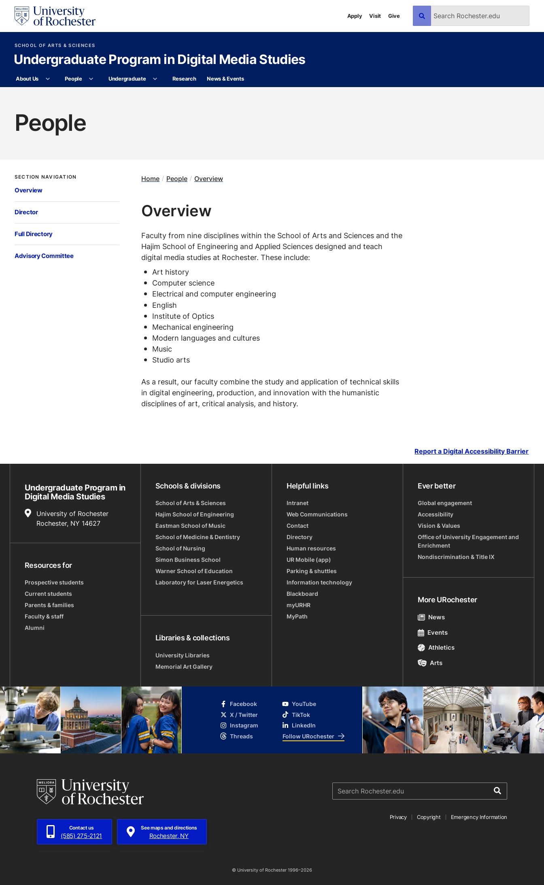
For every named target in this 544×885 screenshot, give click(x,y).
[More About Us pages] (47, 79)
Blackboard (302, 593)
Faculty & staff (44, 616)
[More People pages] (91, 79)
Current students (48, 593)
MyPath (297, 616)
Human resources (311, 548)
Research (184, 78)
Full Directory (34, 234)
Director (26, 212)
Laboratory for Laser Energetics (199, 582)
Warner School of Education (194, 571)
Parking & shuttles (312, 571)
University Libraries (182, 655)
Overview (28, 190)
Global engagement (445, 503)
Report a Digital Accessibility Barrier (471, 451)
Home (150, 178)
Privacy (398, 817)
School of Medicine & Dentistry (197, 537)
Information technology (319, 582)
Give (394, 15)
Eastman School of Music (190, 525)
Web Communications (317, 514)
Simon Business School (188, 559)
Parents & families (49, 605)
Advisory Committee (44, 256)
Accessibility (435, 514)
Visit (375, 15)
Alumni (35, 627)
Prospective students (54, 582)
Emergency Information (479, 817)
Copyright (429, 817)
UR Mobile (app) (309, 559)
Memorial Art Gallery (183, 666)
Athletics (436, 647)
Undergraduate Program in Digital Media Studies (160, 60)
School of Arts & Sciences (55, 46)
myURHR (298, 605)
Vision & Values (439, 525)
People (73, 78)
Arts (430, 663)
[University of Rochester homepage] (55, 16)
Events (433, 632)
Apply (354, 15)
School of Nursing (180, 548)
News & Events (225, 78)
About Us (27, 78)
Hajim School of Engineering (194, 514)
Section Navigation (45, 176)
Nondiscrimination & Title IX (456, 557)
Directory (299, 537)
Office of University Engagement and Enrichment (468, 541)
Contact (297, 525)
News (431, 617)
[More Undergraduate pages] (155, 79)
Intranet (297, 503)
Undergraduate (127, 78)
